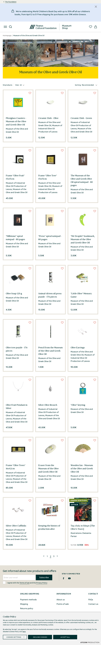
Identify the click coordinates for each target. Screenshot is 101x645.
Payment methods (28, 599)
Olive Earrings (78, 347)
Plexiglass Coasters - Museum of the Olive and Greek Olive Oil (16, 121)
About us (61, 599)
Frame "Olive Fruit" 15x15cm (15, 177)
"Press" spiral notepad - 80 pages (50, 238)
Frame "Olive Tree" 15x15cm (47, 177)
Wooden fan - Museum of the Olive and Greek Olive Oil (82, 468)
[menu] (5, 26)
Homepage (7, 35)
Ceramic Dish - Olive (48, 118)
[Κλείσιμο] (96, 6)
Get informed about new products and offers (29, 571)
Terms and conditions (34, 643)
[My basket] (95, 26)
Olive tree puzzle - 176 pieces (16, 349)
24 (21, 85)
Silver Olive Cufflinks (16, 525)
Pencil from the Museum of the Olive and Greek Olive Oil (50, 350)
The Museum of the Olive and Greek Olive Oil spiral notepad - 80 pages (82, 180)
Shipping (24, 604)
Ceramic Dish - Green (81, 118)
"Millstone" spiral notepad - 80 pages (15, 238)
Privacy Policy (41, 583)
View (17, 85)
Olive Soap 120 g (14, 293)
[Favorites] (90, 26)
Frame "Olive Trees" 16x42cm (15, 467)
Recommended (88, 85)
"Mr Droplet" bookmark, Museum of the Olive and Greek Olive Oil (83, 239)
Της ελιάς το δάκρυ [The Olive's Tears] (83, 527)
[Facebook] (63, 578)
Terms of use (24, 583)
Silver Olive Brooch (47, 404)
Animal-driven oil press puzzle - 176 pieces (50, 295)
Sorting (78, 85)
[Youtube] (69, 578)
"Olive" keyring (78, 404)
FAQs (90, 599)
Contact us (93, 604)
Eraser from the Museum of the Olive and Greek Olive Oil (48, 468)
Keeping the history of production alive (49, 527)
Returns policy (26, 608)
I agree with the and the (25, 582)
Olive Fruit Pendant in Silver (16, 406)
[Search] (10, 26)
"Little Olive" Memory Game (81, 295)
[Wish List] (30, 93)
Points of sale (63, 604)
